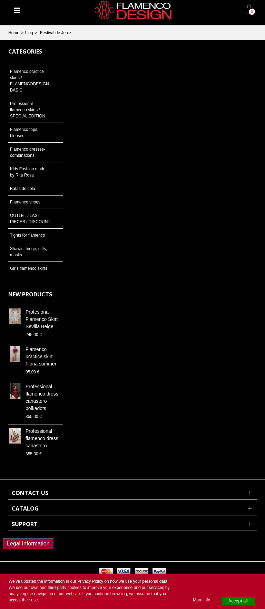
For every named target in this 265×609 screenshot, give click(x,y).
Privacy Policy (90, 581)
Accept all (238, 600)
